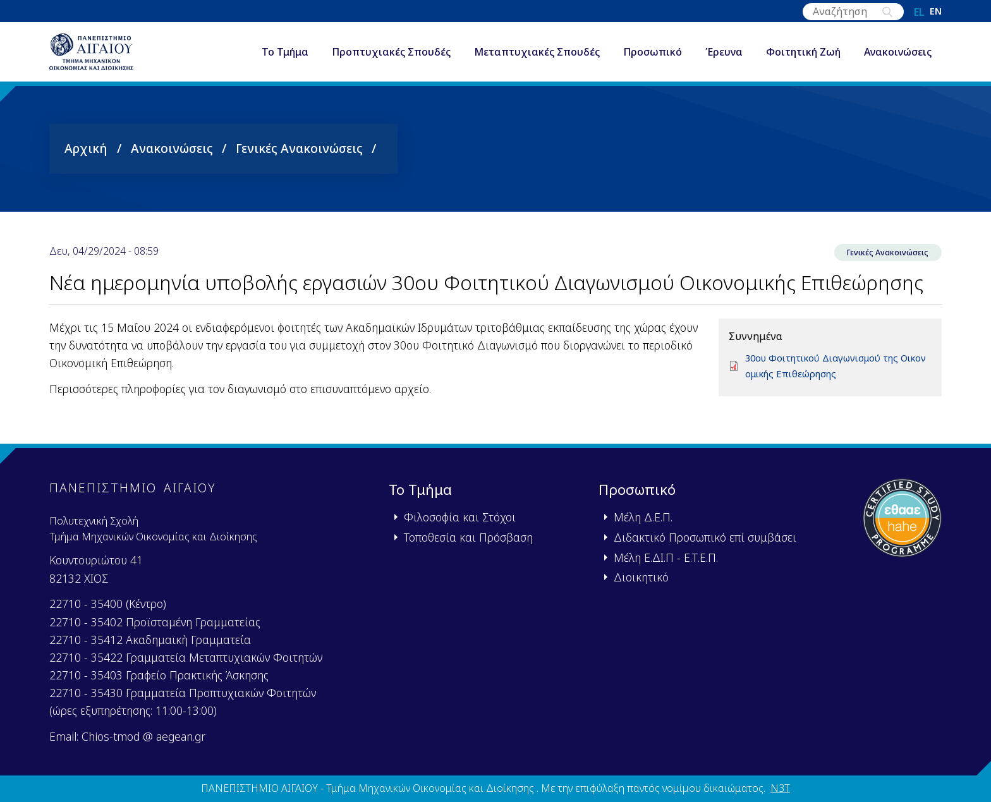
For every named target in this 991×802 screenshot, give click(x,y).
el (919, 12)
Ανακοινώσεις (898, 59)
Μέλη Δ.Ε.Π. (643, 517)
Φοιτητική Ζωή (803, 59)
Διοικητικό (641, 577)
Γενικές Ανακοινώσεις (299, 160)
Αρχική (85, 160)
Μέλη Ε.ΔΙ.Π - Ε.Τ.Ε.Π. (666, 557)
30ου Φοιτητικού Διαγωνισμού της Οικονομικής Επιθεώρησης (836, 381)
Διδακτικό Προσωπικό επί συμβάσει (705, 537)
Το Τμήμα (285, 59)
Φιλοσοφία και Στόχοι (460, 517)
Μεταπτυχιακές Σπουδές (537, 59)
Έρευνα (724, 59)
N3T (780, 788)
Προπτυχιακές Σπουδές (391, 59)
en (936, 12)
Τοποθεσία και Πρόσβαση (468, 537)
